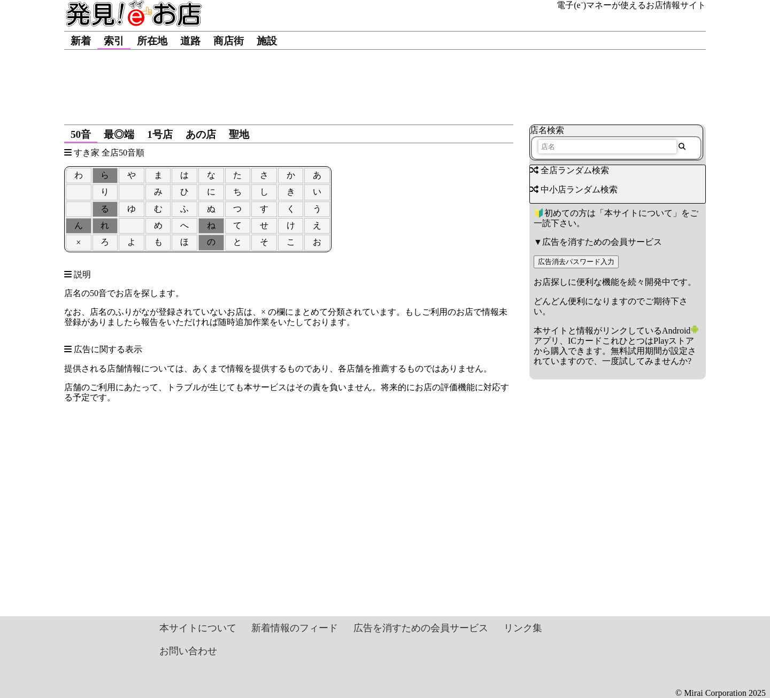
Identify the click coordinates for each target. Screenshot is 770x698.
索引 (114, 40)
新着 (81, 40)
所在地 (152, 40)
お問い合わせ (188, 651)
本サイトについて (638, 213)
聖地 (239, 134)
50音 (81, 134)
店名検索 (547, 130)
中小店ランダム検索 (574, 189)
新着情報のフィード (294, 628)
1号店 (160, 134)
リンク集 (523, 628)
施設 (267, 40)
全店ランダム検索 (569, 170)
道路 (190, 40)
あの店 (201, 134)
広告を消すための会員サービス (602, 241)
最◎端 (119, 134)
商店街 (228, 40)
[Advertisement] (385, 82)
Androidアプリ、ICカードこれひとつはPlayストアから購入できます (616, 340)
